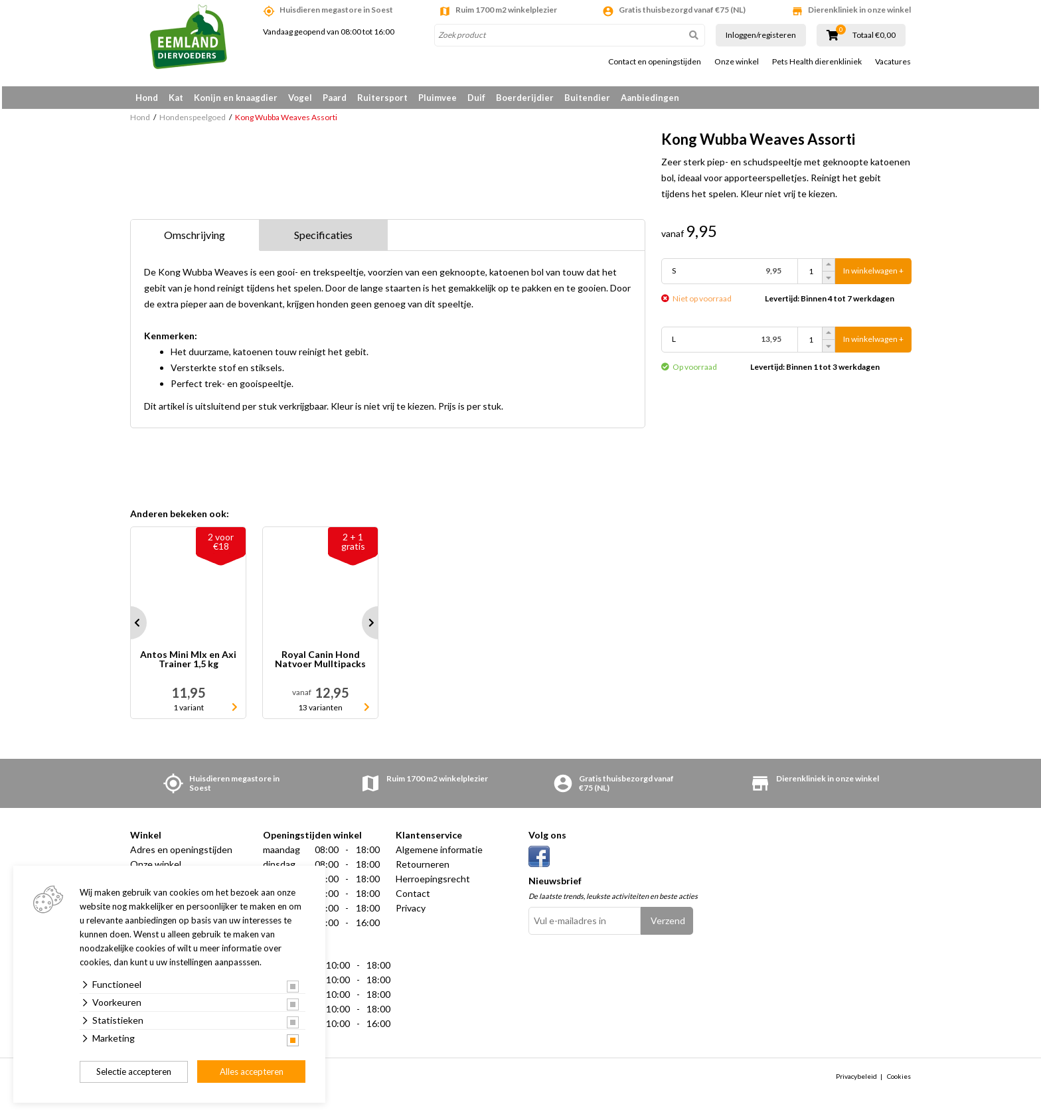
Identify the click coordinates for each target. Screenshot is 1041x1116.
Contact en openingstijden (654, 62)
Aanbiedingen (650, 97)
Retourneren (422, 868)
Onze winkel (736, 62)
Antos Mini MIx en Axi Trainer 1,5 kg (188, 664)
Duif (476, 97)
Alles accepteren (251, 1071)
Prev (130, 627)
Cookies (899, 1081)
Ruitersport (382, 97)
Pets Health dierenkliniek (817, 62)
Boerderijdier (525, 97)
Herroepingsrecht (433, 883)
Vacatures (893, 62)
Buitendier (587, 97)
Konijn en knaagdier (236, 97)
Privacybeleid (856, 1081)
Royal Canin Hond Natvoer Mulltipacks (320, 664)
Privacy (411, 912)
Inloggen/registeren (761, 35)
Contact (413, 898)
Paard (335, 97)
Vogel (300, 97)
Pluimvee (437, 97)
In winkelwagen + (873, 276)
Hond (146, 97)
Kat (176, 97)
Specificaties (323, 239)
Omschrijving (194, 239)
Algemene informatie (439, 854)
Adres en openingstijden (181, 854)
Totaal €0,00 (874, 35)
